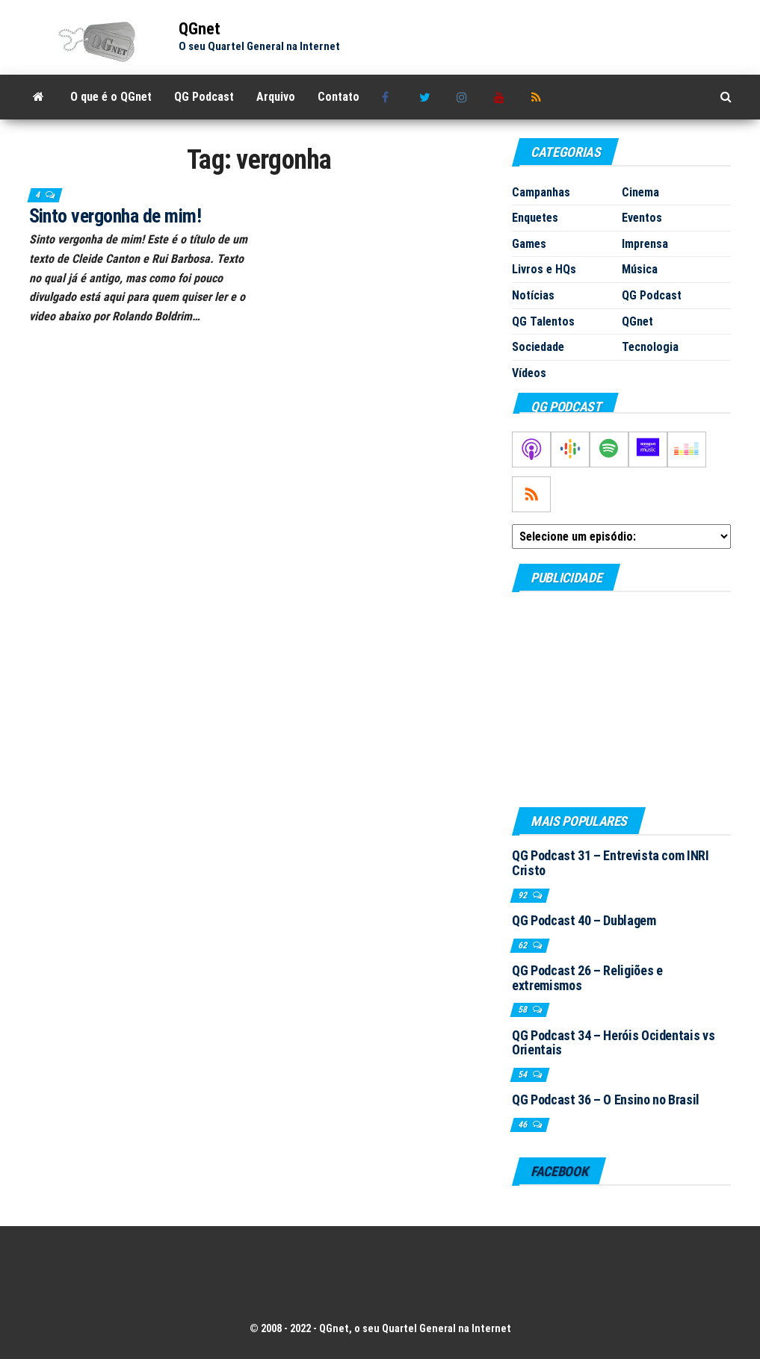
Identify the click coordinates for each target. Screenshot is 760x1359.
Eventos (642, 218)
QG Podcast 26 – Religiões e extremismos (587, 978)
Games (529, 244)
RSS (538, 97)
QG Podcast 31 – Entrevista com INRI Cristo (610, 863)
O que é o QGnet (111, 97)
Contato (338, 97)
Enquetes (535, 218)
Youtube (501, 97)
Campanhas (541, 192)
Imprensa (645, 244)
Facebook (389, 97)
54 (523, 1074)
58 (523, 1009)
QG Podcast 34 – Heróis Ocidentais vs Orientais (613, 1042)
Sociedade (538, 347)
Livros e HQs (544, 269)
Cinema (640, 192)
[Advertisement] (621, 699)
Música (640, 269)
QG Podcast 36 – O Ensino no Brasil (605, 1099)
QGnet (199, 28)
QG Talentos (543, 321)
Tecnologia (650, 347)
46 (523, 1124)
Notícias (533, 295)
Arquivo (275, 97)
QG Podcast (204, 97)
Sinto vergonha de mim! (115, 216)
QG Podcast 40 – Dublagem (583, 920)
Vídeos (529, 373)
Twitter (426, 97)
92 (523, 895)
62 (523, 945)
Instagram (464, 97)
